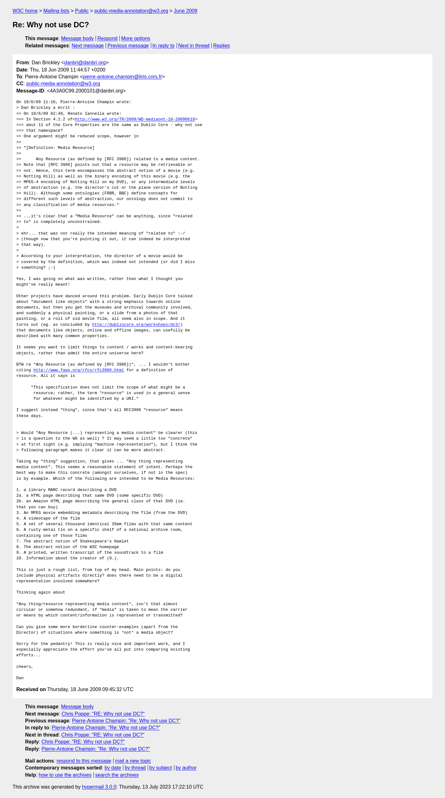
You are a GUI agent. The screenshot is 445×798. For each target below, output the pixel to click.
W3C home (25, 10)
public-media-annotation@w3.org (131, 10)
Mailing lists (56, 10)
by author (186, 767)
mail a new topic (133, 761)
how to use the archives (65, 775)
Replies (221, 45)
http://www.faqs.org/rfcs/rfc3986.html (79, 370)
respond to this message (83, 761)
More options (136, 38)
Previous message (128, 45)
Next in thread (193, 45)
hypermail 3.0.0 (99, 787)
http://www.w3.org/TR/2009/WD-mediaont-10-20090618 (135, 119)
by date (112, 767)
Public (82, 10)
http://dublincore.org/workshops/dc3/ (136, 325)
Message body (77, 38)
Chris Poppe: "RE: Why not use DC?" (103, 713)
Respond (108, 38)
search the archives (117, 775)
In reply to (163, 45)
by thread (135, 767)
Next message (88, 45)
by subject (160, 767)
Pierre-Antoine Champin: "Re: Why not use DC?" (126, 720)
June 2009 (185, 10)
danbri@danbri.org (85, 62)
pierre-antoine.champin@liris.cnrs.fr (122, 76)
